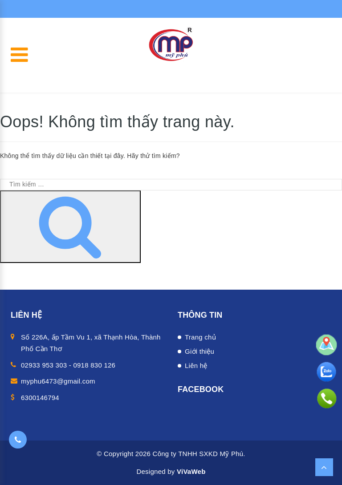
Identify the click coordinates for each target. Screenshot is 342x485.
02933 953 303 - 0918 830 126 (68, 365)
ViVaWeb (191, 471)
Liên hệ (196, 365)
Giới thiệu (199, 351)
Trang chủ (200, 337)
